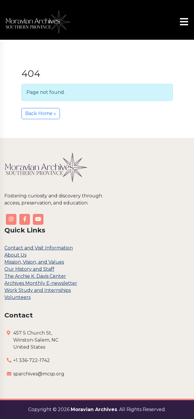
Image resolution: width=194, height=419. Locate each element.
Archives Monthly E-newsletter (40, 283)
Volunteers (17, 297)
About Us (15, 255)
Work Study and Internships (37, 290)
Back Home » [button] (40, 113)
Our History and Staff (29, 269)
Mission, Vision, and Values (34, 262)
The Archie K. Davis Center (35, 276)
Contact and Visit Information (38, 248)
